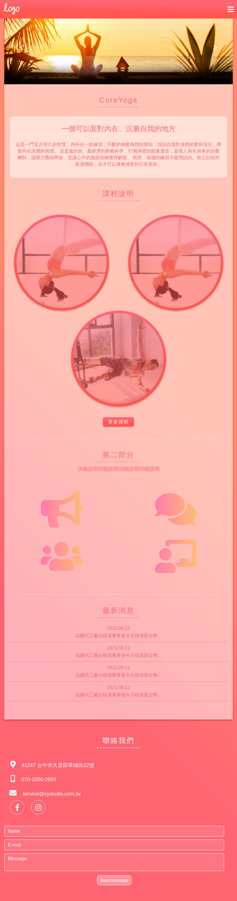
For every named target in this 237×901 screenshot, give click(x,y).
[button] (21, 47)
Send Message (114, 880)
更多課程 (118, 421)
